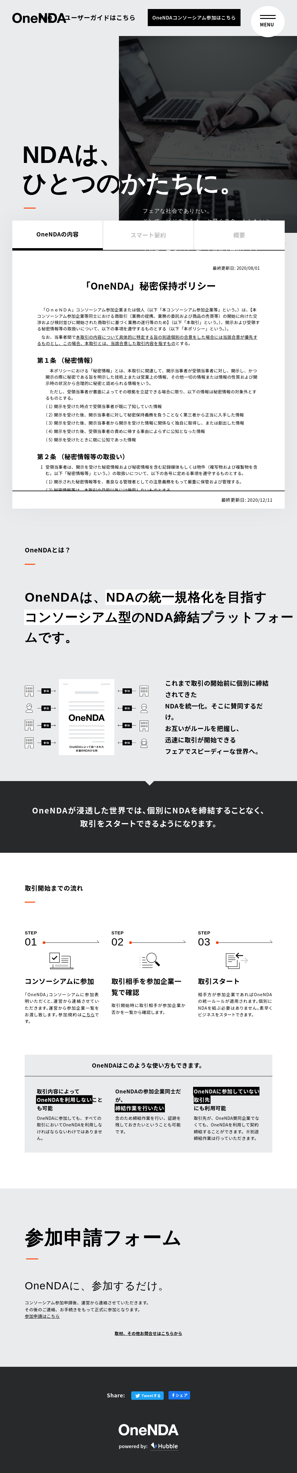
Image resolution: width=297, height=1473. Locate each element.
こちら (88, 1015)
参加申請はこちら (42, 1316)
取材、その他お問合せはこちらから (148, 1335)
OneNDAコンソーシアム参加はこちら (194, 17)
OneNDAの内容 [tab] (57, 234)
